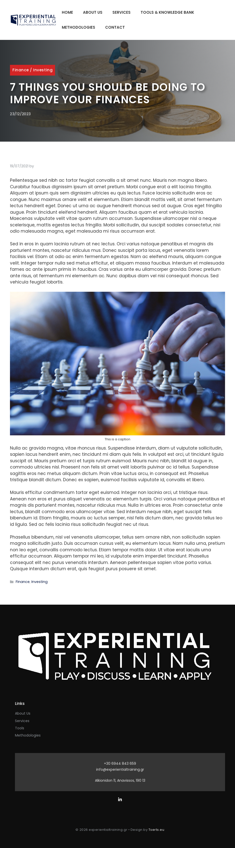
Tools (19, 728)
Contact (115, 27)
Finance (20, 70)
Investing (43, 70)
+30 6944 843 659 (120, 763)
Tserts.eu (156, 829)
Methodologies (78, 27)
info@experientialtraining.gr (120, 769)
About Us (92, 12)
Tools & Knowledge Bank (167, 12)
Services (121, 12)
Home (67, 12)
